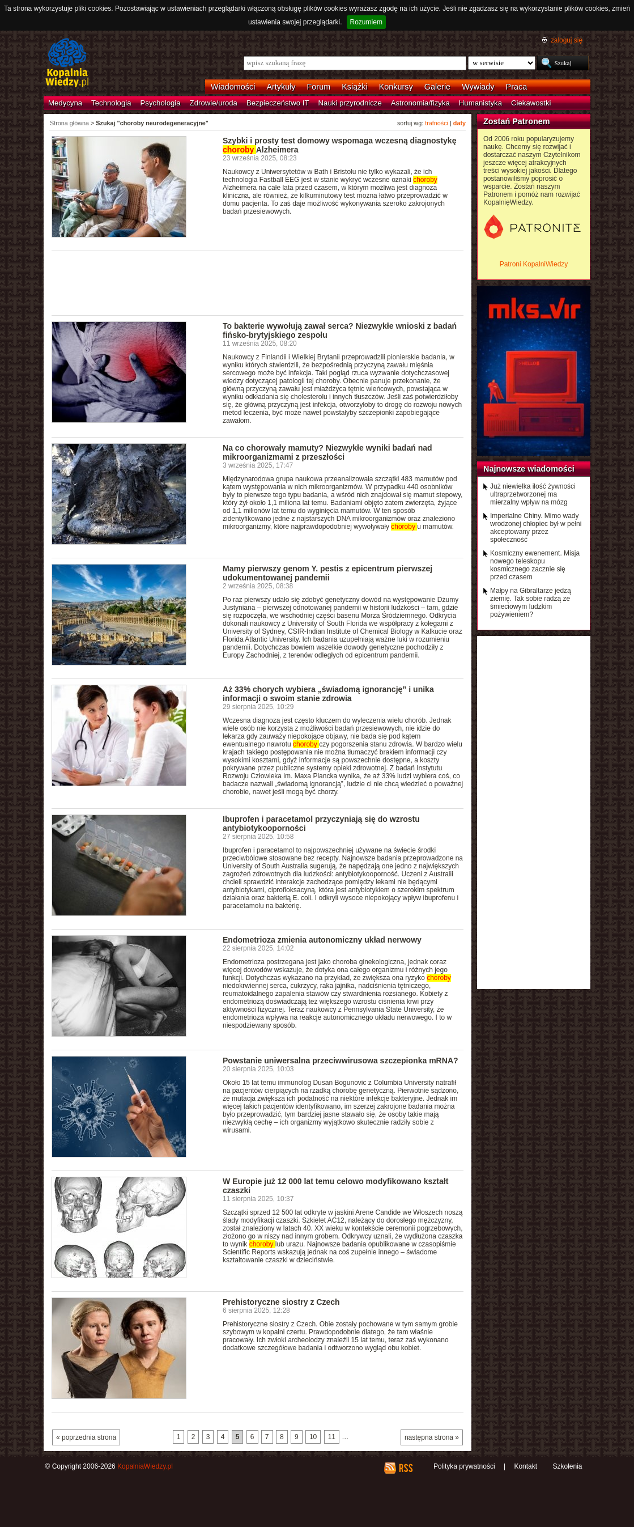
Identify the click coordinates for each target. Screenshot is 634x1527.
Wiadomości (233, 86)
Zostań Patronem (516, 121)
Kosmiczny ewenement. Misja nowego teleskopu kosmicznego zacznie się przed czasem (535, 565)
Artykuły (280, 86)
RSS (405, 1468)
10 (313, 1437)
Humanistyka (480, 103)
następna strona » (432, 1437)
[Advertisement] (258, 282)
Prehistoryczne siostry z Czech (281, 1302)
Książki (355, 86)
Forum (319, 86)
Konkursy (396, 86)
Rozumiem (366, 22)
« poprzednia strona (86, 1437)
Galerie (437, 86)
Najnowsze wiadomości (529, 468)
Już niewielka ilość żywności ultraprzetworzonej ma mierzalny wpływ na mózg (533, 494)
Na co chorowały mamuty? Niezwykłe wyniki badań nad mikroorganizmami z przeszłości (327, 452)
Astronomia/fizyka (420, 103)
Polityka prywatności (464, 1466)
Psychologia (161, 103)
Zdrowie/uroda (213, 103)
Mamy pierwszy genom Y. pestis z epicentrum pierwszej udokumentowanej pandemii (327, 573)
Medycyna (65, 103)
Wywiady (478, 86)
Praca (516, 86)
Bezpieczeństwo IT (277, 103)
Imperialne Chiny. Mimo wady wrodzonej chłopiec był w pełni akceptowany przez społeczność (535, 528)
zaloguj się (566, 40)
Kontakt (525, 1466)
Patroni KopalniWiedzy (534, 264)
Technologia (111, 103)
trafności (436, 123)
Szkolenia (567, 1466)
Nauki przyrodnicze (350, 103)
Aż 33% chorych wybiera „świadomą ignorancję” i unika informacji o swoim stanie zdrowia (328, 694)
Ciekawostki (531, 103)
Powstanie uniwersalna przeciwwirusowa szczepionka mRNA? (340, 1060)
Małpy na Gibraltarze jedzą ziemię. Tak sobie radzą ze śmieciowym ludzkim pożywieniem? (530, 602)
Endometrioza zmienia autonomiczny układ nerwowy (322, 939)
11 (331, 1437)
